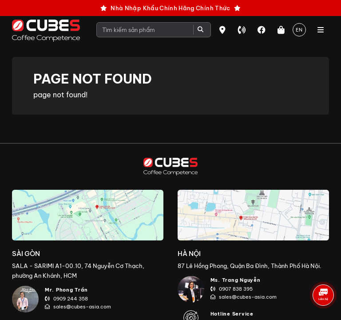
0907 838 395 (231, 289)
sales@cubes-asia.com (78, 307)
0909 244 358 (66, 299)
